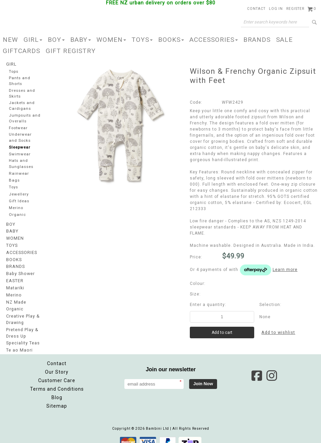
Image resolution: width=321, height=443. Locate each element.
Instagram (271, 368)
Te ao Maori (19, 343)
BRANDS (257, 40)
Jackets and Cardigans (22, 104)
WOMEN (111, 40)
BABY (80, 40)
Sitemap (56, 398)
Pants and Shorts (19, 80)
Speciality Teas (23, 336)
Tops (14, 71)
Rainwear (18, 170)
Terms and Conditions (57, 381)
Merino (16, 205)
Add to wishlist (279, 332)
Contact (56, 356)
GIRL (33, 40)
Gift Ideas (19, 198)
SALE (284, 40)
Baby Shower (20, 269)
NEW (10, 40)
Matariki (15, 283)
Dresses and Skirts (22, 92)
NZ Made (16, 296)
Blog (56, 390)
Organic (17, 212)
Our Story (56, 364)
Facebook (256, 368)
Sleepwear (20, 144)
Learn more (285, 269)
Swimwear (19, 152)
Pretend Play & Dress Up (22, 326)
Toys (13, 184)
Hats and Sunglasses (21, 161)
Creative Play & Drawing (22, 313)
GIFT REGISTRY (71, 51)
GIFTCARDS (21, 51)
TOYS (142, 40)
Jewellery (19, 191)
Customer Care (56, 373)
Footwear (18, 126)
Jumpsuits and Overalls (25, 116)
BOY (56, 40)
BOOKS (171, 40)
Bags (14, 177)
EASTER (14, 276)
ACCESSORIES (213, 40)
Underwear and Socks (20, 135)
